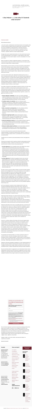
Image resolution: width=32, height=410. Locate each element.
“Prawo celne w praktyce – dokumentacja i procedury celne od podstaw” (28, 379)
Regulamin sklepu (14, 375)
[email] (16, 311)
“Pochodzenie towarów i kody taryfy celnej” (28, 371)
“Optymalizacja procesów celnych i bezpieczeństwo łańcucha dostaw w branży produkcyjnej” (28, 397)
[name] (16, 308)
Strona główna (14, 349)
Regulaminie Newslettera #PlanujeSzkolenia (15, 318)
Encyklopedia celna (15, 356)
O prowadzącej (14, 351)
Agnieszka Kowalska (21, 5)
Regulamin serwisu (15, 374)
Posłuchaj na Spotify (4, 39)
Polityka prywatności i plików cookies (17, 408)
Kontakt (13, 368)
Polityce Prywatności (15, 318)
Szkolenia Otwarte (15, 353)
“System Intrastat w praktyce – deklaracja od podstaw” (27, 358)
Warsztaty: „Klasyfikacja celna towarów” (28, 365)
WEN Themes (27, 408)
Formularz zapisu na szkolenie (27, 348)
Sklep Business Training (15, 354)
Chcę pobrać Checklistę (16, 323)
